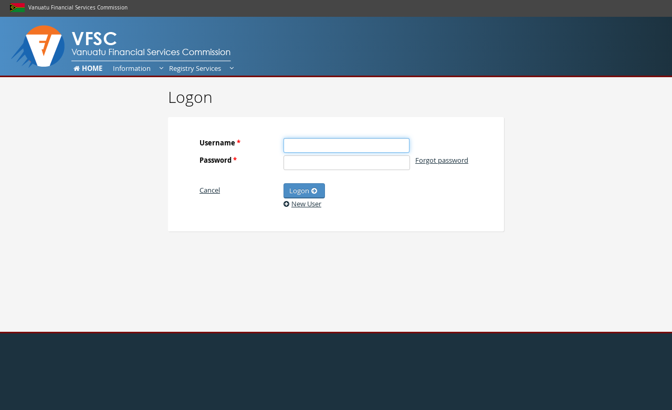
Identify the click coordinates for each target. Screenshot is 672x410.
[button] (210, 190)
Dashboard (31, 45)
